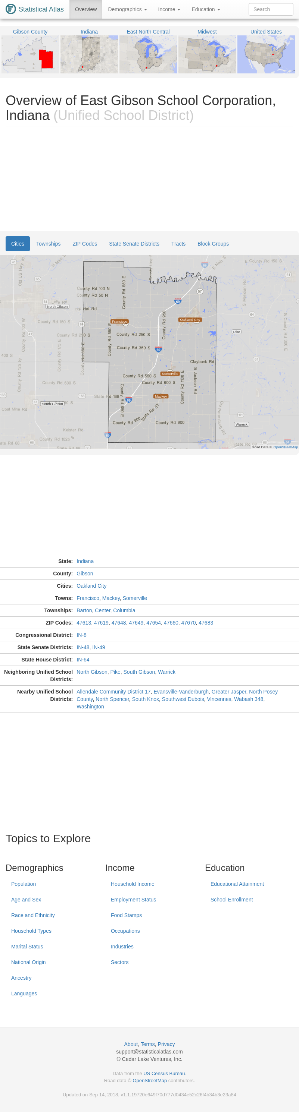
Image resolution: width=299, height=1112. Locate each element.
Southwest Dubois (183, 699)
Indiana (85, 561)
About (131, 1044)
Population (23, 884)
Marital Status (27, 947)
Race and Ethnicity (33, 915)
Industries (122, 947)
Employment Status (133, 900)
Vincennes (219, 699)
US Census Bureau (164, 1073)
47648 (119, 623)
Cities (17, 244)
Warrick (166, 672)
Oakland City (91, 586)
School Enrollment (232, 900)
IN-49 (98, 647)
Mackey (111, 598)
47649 (136, 623)
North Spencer (112, 699)
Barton (84, 610)
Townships (48, 244)
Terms (148, 1044)
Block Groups (213, 244)
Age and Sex (26, 900)
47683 (206, 623)
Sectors (119, 962)
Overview (86, 9)
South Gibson (139, 672)
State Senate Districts (134, 244)
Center (102, 610)
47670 (188, 623)
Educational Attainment (237, 884)
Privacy (166, 1044)
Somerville (135, 598)
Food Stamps (126, 915)
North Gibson (92, 672)
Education (205, 9)
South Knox (145, 699)
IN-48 (83, 647)
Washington (90, 707)
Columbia (124, 610)
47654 (153, 623)
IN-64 (83, 660)
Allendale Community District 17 (113, 692)
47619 (101, 623)
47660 (171, 623)
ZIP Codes (84, 244)
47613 (84, 623)
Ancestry (21, 978)
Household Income (133, 884)
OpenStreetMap (150, 1080)
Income (169, 9)
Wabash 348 (248, 699)
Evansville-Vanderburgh (181, 692)
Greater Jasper (229, 692)
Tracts (178, 244)
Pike (115, 672)
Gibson (85, 573)
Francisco (88, 598)
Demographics (127, 9)
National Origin (28, 962)
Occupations (125, 931)
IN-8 (81, 635)
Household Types (31, 931)
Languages (24, 993)
